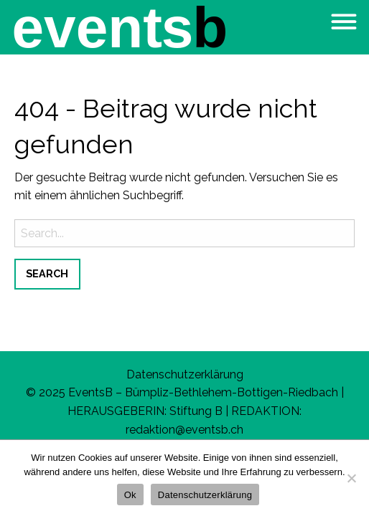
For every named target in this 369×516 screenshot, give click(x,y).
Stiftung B (196, 411)
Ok (130, 494)
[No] (351, 478)
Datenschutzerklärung (184, 374)
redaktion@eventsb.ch (184, 429)
